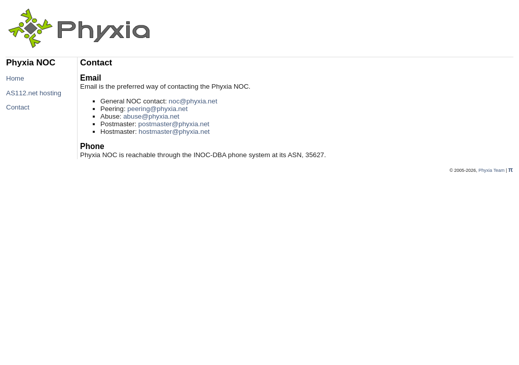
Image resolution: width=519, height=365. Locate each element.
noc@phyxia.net (193, 101)
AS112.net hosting (33, 93)
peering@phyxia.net (157, 109)
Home (15, 78)
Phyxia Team (491, 170)
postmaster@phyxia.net (173, 124)
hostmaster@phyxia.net (174, 131)
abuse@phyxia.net (151, 116)
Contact (17, 107)
